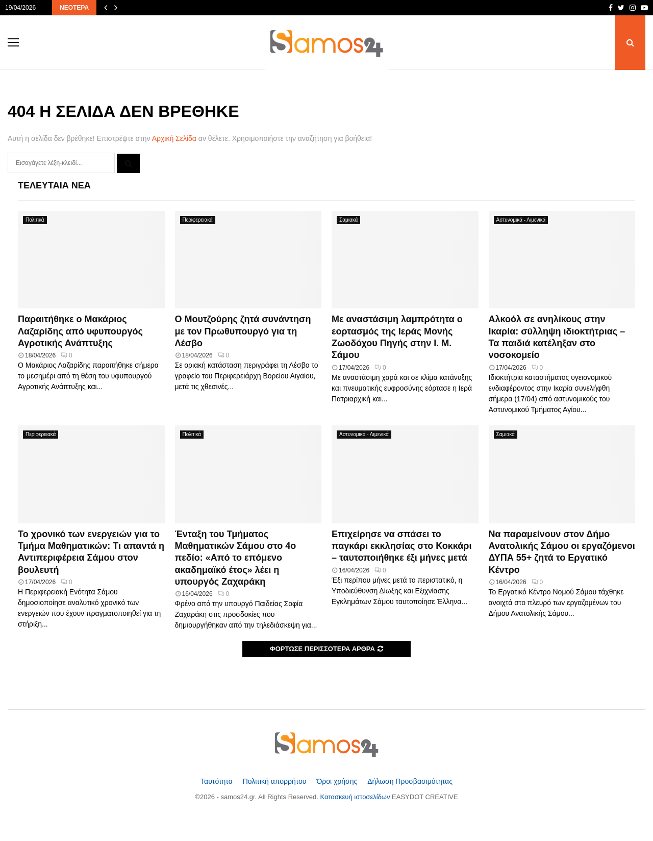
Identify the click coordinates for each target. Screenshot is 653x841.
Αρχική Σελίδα (174, 138)
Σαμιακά (348, 220)
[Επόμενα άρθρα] (116, 7)
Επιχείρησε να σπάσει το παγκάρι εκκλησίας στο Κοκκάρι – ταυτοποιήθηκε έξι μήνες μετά (401, 546)
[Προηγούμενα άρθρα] (106, 7)
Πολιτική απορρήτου (276, 781)
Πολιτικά (35, 220)
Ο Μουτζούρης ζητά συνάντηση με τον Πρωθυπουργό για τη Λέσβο (243, 331)
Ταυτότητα (217, 781)
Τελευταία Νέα (54, 185)
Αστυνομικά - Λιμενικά (521, 220)
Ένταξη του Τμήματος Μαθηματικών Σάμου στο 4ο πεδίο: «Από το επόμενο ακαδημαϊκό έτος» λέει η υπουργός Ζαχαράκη (235, 558)
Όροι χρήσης (337, 781)
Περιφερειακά (198, 220)
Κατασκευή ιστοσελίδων (356, 797)
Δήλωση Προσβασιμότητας (410, 781)
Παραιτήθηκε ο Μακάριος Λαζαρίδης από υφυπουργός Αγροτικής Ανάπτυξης (80, 331)
